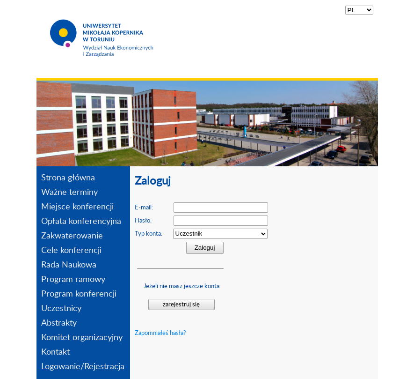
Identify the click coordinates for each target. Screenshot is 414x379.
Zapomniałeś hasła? (160, 333)
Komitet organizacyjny (82, 338)
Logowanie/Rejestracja (82, 367)
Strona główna (68, 178)
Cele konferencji (71, 250)
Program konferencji (78, 294)
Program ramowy (73, 279)
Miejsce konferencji (77, 207)
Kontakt (55, 352)
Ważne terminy (69, 192)
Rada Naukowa (68, 265)
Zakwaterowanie (72, 236)
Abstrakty (59, 323)
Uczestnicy (61, 309)
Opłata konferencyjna (81, 221)
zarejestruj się (181, 304)
